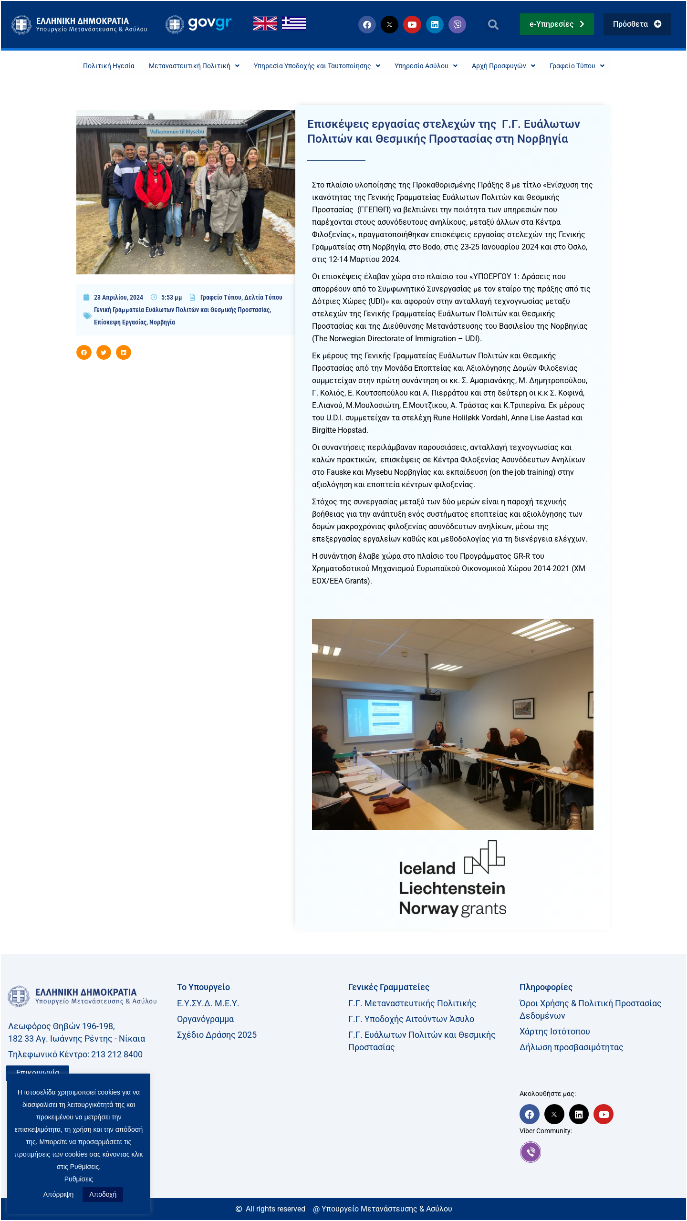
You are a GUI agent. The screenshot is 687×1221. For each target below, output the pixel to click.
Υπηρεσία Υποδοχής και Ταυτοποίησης (313, 66)
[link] (600, 1152)
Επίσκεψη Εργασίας (120, 323)
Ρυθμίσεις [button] (79, 1179)
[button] (493, 24)
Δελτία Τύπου (263, 298)
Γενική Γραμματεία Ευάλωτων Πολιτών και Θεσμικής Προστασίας (182, 310)
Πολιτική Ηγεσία (84, 66)
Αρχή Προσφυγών (520, 66)
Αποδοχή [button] (102, 1194)
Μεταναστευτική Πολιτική (177, 66)
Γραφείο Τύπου (601, 66)
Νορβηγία (162, 323)
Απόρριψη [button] (58, 1194)
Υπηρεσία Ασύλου (434, 66)
